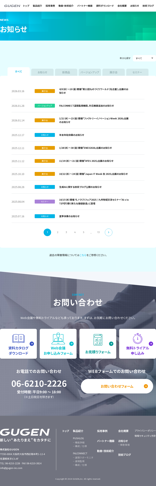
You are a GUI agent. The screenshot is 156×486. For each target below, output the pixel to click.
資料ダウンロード (105, 5)
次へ (108, 232)
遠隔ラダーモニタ (84, 457)
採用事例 (50, 5)
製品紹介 (37, 5)
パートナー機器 (84, 5)
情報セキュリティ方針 (145, 435)
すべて (18, 71)
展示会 (113, 72)
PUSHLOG (78, 438)
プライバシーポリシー (145, 430)
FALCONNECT (80, 453)
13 (98, 232)
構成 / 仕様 (81, 446)
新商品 (66, 72)
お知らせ (134, 5)
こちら (82, 255)
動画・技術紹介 (66, 5)
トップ (26, 5)
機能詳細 (80, 442)
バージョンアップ (90, 72)
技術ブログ (148, 5)
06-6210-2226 (39, 383)
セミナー (137, 72)
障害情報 (125, 444)
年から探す (125, 58)
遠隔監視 (80, 461)
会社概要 (122, 5)
